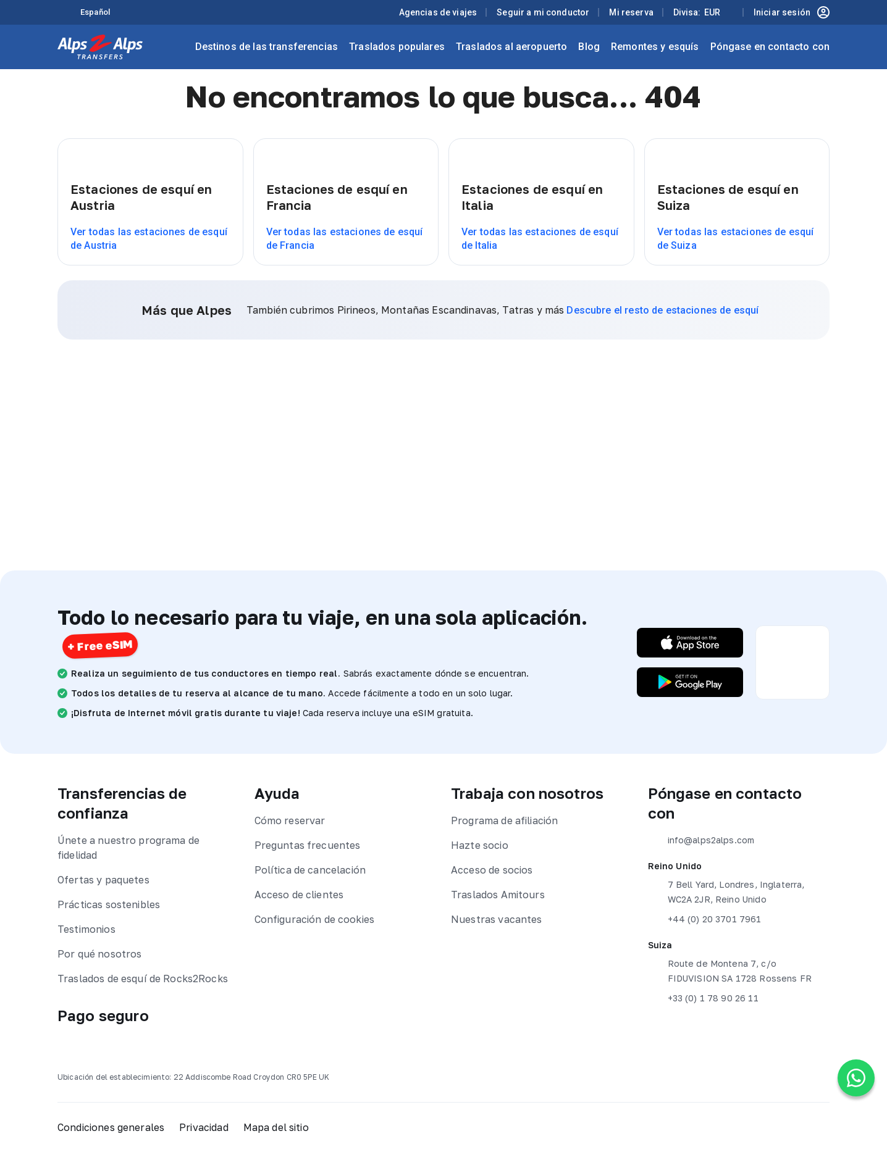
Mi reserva (631, 12)
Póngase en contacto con (770, 46)
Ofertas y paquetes (103, 880)
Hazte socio (479, 845)
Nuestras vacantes (496, 919)
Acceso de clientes (299, 894)
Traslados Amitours (498, 894)
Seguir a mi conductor (543, 12)
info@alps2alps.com (701, 840)
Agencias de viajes (438, 12)
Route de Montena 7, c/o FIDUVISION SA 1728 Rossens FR (730, 969)
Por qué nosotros (99, 954)
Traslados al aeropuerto (511, 46)
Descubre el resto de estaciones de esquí (662, 310)
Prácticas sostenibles (108, 904)
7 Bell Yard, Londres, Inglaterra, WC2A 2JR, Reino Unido (726, 890)
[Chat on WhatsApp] (856, 1077)
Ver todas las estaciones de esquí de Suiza (735, 238)
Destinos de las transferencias (266, 46)
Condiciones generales (110, 1127)
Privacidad (204, 1127)
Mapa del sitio (276, 1127)
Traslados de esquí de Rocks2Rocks (142, 978)
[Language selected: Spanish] (102, 12)
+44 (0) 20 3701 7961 (705, 919)
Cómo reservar (290, 820)
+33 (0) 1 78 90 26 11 (703, 998)
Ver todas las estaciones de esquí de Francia (344, 238)
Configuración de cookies (314, 919)
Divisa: (696, 12)
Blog (589, 46)
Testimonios (86, 929)
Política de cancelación (310, 870)
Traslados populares (397, 46)
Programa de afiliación (504, 820)
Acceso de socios (491, 870)
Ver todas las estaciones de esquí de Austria (148, 238)
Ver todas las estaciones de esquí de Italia (539, 238)
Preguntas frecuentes (307, 845)
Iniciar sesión (792, 12)
